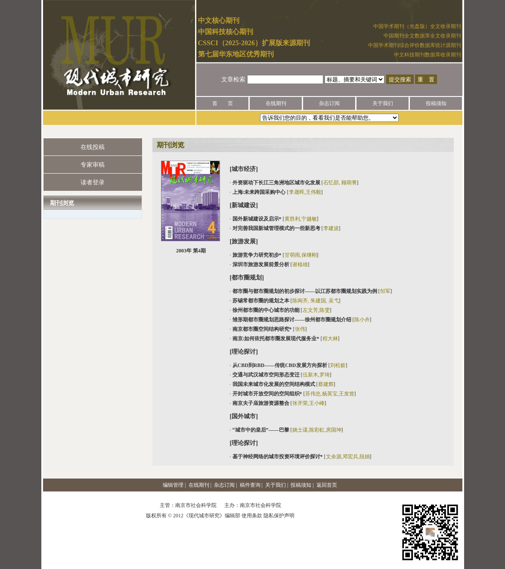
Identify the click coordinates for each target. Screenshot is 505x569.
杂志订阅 (329, 103)
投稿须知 (436, 103)
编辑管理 (173, 485)
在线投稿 (93, 147)
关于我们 (382, 103)
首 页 (222, 103)
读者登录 (93, 182)
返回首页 (326, 485)
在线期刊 (276, 103)
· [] (294, 183)
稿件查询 (250, 485)
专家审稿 (93, 165)
